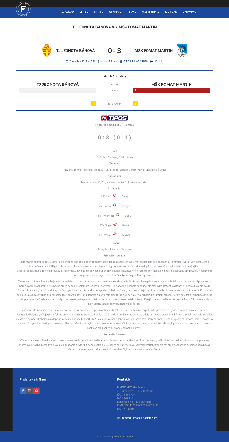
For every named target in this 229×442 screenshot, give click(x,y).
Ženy (131, 12)
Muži (98, 12)
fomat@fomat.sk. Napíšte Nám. (140, 417)
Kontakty (189, 12)
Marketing (150, 12)
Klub (84, 12)
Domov (68, 12)
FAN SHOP (171, 12)
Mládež (115, 12)
